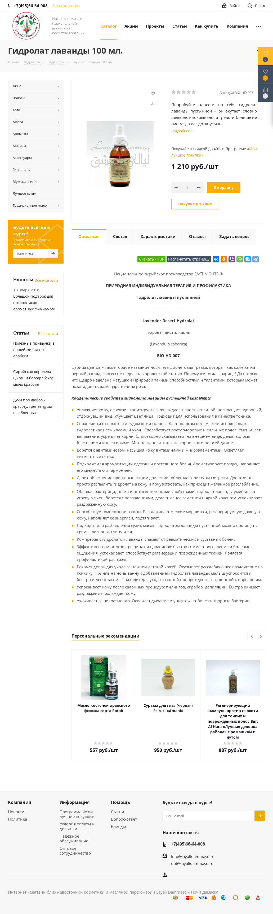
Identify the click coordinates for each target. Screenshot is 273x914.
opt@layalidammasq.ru (192, 863)
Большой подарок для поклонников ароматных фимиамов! (34, 302)
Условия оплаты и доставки (77, 826)
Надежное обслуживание (74, 838)
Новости (16, 811)
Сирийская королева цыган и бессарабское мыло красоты (33, 378)
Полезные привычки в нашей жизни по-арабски (34, 349)
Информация (74, 802)
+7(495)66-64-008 (188, 844)
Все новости (46, 280)
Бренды (118, 826)
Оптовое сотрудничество (75, 851)
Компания (19, 802)
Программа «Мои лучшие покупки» (77, 814)
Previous (252, 636)
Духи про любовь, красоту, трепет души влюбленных (32, 406)
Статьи (117, 811)
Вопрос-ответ (124, 819)
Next (260, 636)
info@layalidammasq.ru (192, 856)
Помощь (120, 802)
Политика (17, 819)
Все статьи (48, 333)
